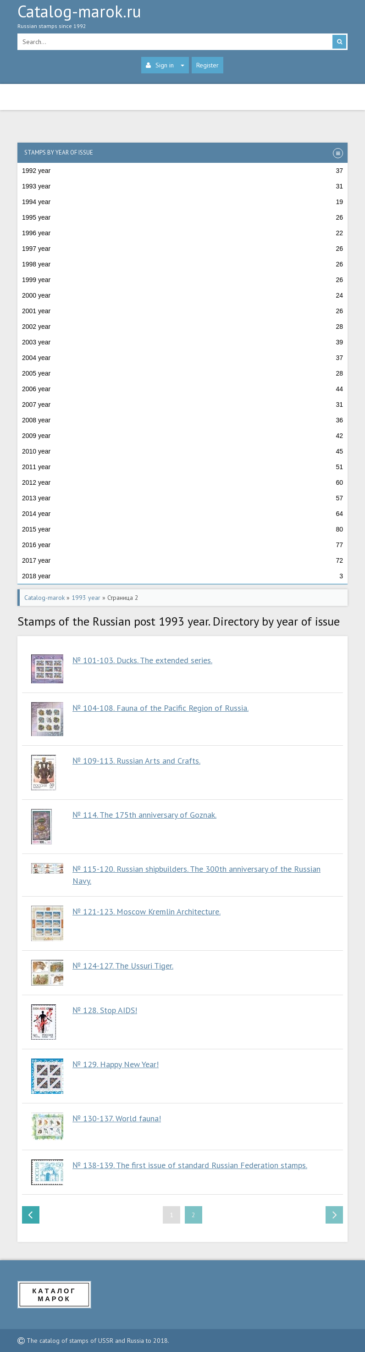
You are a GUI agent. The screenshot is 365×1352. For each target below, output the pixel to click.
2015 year (182, 529)
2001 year (182, 311)
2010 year (182, 451)
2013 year (182, 498)
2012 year (182, 482)
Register (207, 65)
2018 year (182, 576)
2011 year (182, 467)
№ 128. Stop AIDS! (104, 1010)
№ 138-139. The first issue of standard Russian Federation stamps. (189, 1165)
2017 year (182, 560)
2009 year (182, 435)
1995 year (182, 217)
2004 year (182, 357)
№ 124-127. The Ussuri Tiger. (122, 965)
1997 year (182, 248)
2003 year (182, 342)
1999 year (182, 279)
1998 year (182, 264)
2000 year (182, 295)
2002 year (182, 326)
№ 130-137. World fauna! (116, 1118)
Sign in (165, 65)
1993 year (182, 186)
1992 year (182, 170)
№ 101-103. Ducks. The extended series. (142, 660)
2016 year (182, 545)
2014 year (182, 513)
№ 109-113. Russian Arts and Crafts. (136, 760)
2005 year (182, 373)
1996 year (182, 233)
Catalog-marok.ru (182, 18)
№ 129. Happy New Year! (115, 1064)
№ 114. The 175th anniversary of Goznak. (144, 814)
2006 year (182, 389)
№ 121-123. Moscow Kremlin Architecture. (146, 911)
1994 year (182, 201)
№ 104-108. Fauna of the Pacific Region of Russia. (160, 708)
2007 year (182, 404)
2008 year (182, 420)
